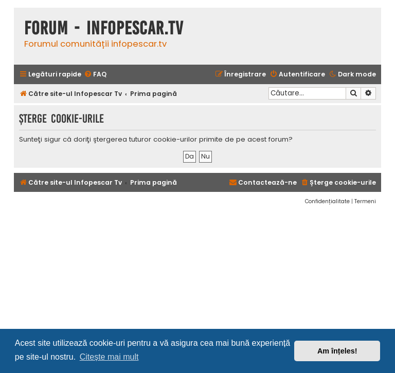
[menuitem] (95, 75)
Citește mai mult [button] (109, 356)
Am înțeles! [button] (337, 351)
